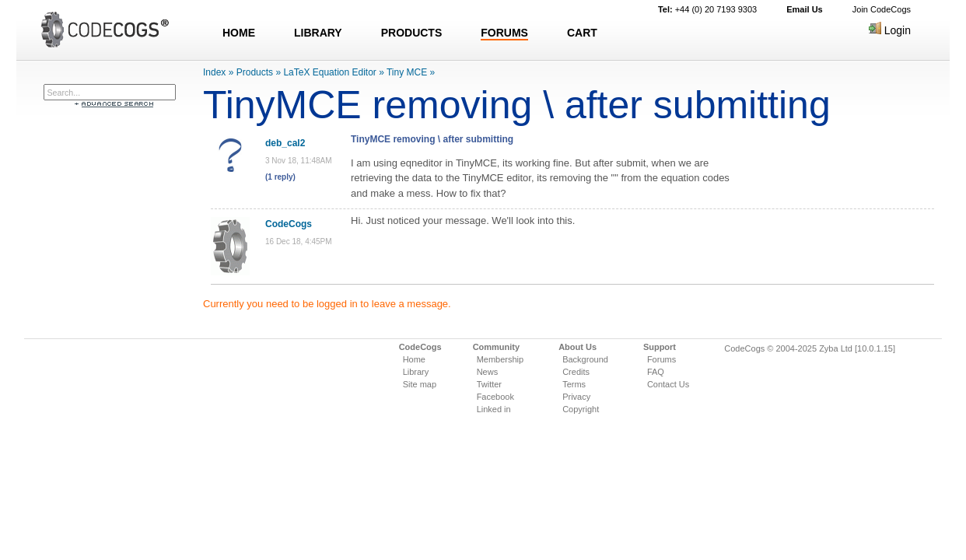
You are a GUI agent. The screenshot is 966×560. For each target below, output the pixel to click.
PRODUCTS (412, 32)
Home (414, 359)
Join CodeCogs (881, 9)
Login (890, 30)
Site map (419, 384)
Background (585, 359)
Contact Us (668, 384)
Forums (661, 359)
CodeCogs (288, 224)
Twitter (489, 384)
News (488, 371)
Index (214, 72)
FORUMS (504, 32)
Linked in (494, 409)
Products (254, 72)
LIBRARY (318, 32)
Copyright (580, 409)
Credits (576, 371)
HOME (238, 32)
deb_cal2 (285, 143)
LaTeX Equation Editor (329, 72)
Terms (574, 384)
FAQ (655, 371)
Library (416, 371)
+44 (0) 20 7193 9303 (707, 9)
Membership (500, 359)
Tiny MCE (407, 72)
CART (582, 32)
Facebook (495, 396)
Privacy (576, 396)
